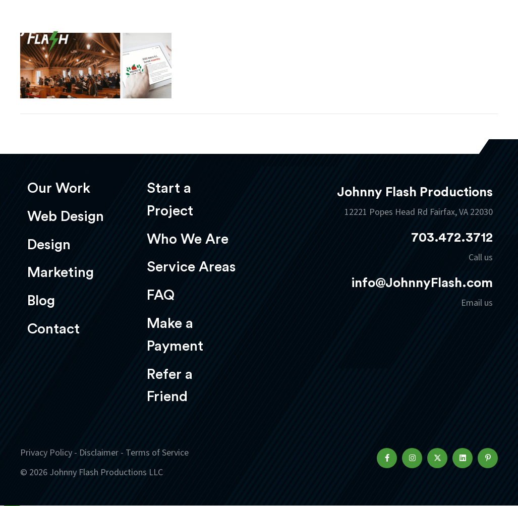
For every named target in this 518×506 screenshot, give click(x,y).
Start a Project (170, 199)
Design (49, 245)
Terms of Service (157, 452)
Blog (41, 301)
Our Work (58, 188)
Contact (53, 329)
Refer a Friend (170, 385)
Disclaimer (99, 452)
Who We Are (187, 239)
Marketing (60, 272)
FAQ (161, 295)
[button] (387, 458)
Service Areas (191, 267)
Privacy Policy (46, 452)
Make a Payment (175, 334)
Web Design (65, 216)
